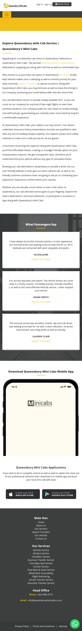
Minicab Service (41, 550)
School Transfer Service (41, 579)
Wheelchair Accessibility (41, 573)
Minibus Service (41, 553)
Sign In (39, 4)
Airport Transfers (27, 83)
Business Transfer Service (41, 559)
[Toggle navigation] (6, 14)
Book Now (62, 4)
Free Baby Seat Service (41, 563)
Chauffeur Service (41, 556)
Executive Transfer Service (41, 583)
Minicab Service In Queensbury (57, 62)
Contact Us (41, 538)
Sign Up (48, 4)
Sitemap (63, 626)
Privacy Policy (22, 626)
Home (41, 522)
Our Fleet (64, 74)
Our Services (41, 528)
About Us (41, 525)
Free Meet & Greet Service (41, 569)
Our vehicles (41, 535)
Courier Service (41, 566)
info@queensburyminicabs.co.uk (45, 600)
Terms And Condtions (44, 626)
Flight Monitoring (41, 576)
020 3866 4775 (45, 594)
